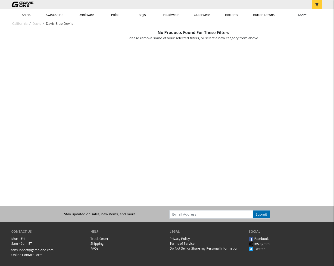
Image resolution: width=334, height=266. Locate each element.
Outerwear (202, 14)
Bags (142, 14)
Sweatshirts (54, 14)
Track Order (100, 238)
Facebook (259, 238)
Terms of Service (182, 243)
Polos (115, 14)
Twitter (257, 249)
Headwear (171, 14)
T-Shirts (25, 14)
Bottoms (231, 14)
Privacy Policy (180, 238)
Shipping (97, 243)
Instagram (259, 243)
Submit (261, 214)
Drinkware (86, 14)
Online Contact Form (27, 255)
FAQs (94, 248)
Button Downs (264, 14)
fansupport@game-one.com (32, 250)
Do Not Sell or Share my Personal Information (204, 248)
